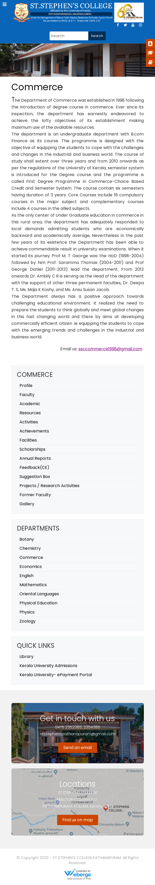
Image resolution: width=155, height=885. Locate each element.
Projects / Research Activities (49, 486)
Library (26, 657)
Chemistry (30, 548)
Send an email (77, 748)
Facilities (28, 440)
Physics (27, 612)
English (26, 576)
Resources (30, 413)
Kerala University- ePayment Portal (55, 675)
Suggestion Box (34, 477)
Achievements (34, 431)
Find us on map (77, 820)
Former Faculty (35, 495)
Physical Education (38, 603)
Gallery (26, 504)
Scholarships (32, 449)
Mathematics (33, 585)
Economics (30, 567)
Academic (29, 404)
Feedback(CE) (34, 467)
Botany (26, 539)
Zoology (27, 621)
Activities (28, 422)
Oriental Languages (39, 594)
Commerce (31, 557)
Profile (25, 386)
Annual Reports (35, 458)
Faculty (27, 395)
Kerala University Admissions (48, 666)
